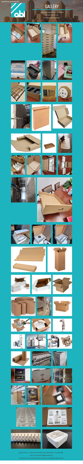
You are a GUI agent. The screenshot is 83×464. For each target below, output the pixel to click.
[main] (52, 7)
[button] (81, 1)
